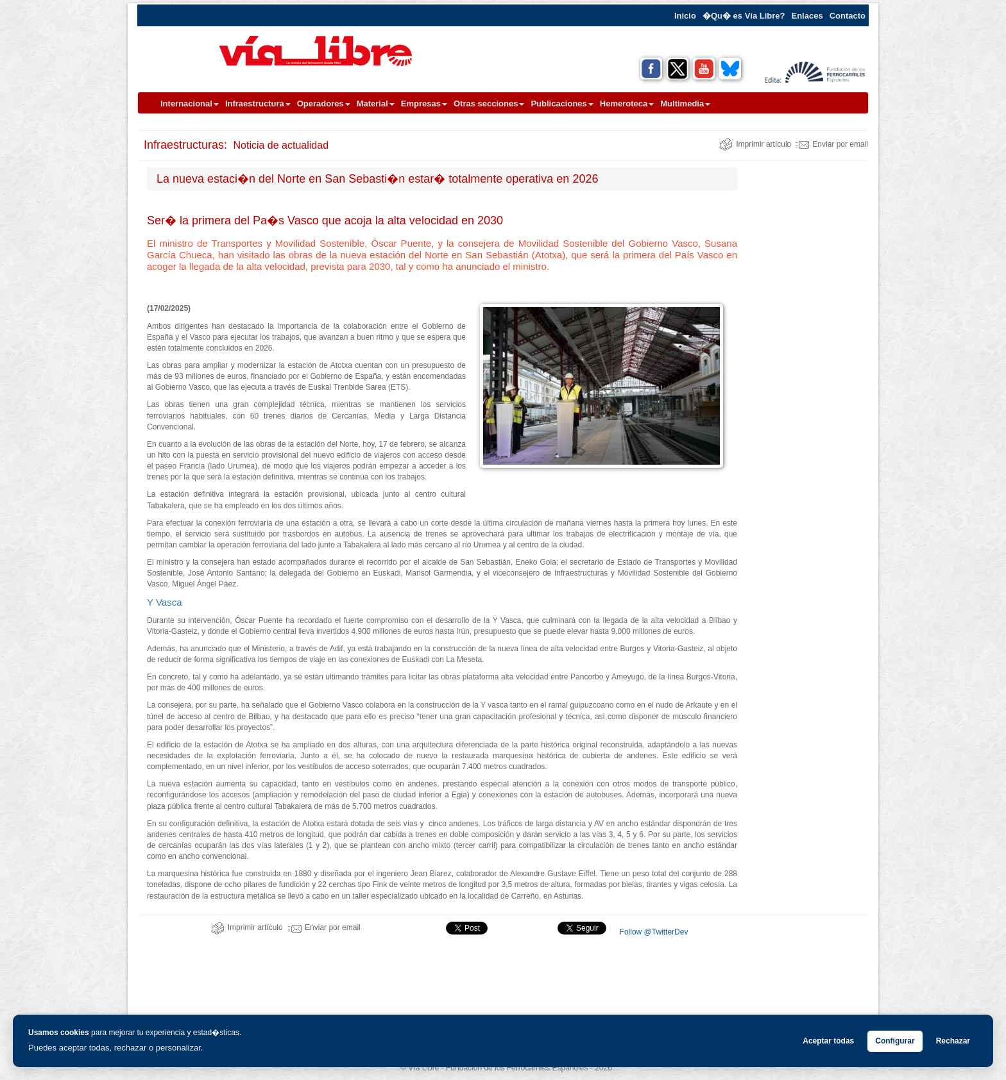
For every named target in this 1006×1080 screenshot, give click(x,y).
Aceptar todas (828, 1040)
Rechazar (953, 1040)
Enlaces (807, 16)
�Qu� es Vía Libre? (744, 16)
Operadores (323, 103)
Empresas (424, 103)
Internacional (189, 103)
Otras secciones (489, 103)
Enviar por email (832, 144)
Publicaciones (562, 103)
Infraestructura (258, 103)
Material (376, 103)
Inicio (685, 16)
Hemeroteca (627, 103)
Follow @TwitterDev (652, 931)
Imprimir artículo (755, 144)
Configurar (894, 1040)
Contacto (847, 16)
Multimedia (685, 103)
